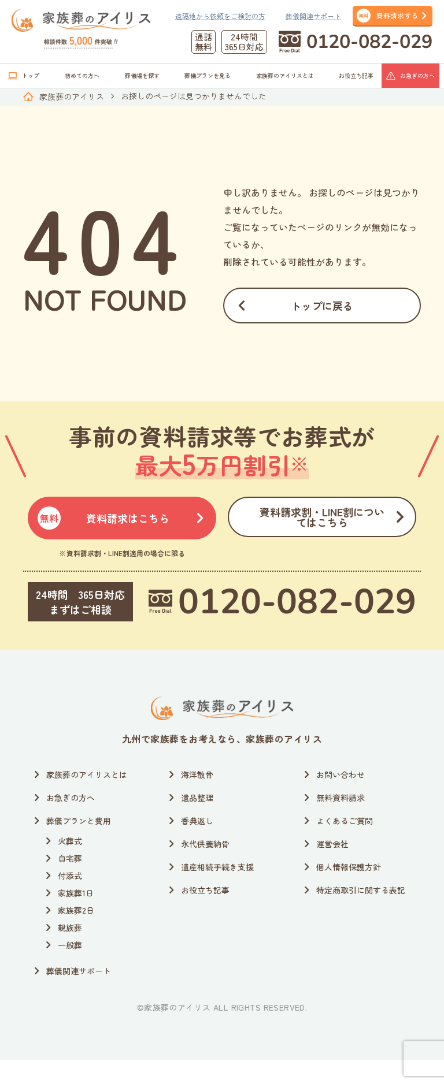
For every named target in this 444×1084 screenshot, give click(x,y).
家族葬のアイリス (71, 96)
